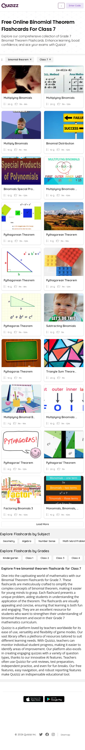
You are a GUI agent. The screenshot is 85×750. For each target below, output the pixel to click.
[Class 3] (60, 558)
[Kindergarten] (10, 558)
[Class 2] (45, 558)
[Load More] (42, 524)
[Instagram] (53, 734)
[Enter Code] (75, 5)
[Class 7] (45, 59)
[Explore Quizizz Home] (9, 5)
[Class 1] (29, 558)
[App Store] (33, 699)
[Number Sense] (47, 541)
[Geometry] (9, 541)
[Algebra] (26, 541)
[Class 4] (76, 558)
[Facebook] (47, 734)
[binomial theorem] (19, 59)
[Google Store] (54, 699)
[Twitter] (41, 734)
